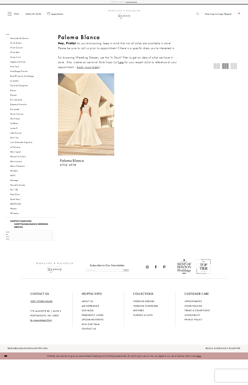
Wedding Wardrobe (145, 331)
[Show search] (197, 15)
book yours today (88, 69)
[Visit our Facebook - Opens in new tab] (156, 292)
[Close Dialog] (5, 381)
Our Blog (88, 335)
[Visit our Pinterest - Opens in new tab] (164, 292)
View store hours (41, 326)
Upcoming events (93, 344)
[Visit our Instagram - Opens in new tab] (147, 292)
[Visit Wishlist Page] (239, 15)
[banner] (124, 15)
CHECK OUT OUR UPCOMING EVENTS (146, 2)
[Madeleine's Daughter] (54, 292)
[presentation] (86, 116)
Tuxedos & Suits (143, 340)
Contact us (89, 353)
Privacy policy (193, 344)
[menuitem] (13, 16)
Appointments (193, 326)
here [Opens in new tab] (121, 64)
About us (87, 326)
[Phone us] (33, 15)
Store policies (193, 331)
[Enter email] (107, 295)
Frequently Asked (92, 340)
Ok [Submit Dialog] (12, 381)
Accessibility (192, 340)
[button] (13, 16)
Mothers (138, 335)
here (199, 381)
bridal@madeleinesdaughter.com (28, 373)
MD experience (90, 331)
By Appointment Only (41, 345)
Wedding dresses (144, 326)
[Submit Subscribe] (125, 295)
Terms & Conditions (197, 335)
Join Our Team (91, 349)
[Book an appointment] (55, 15)
